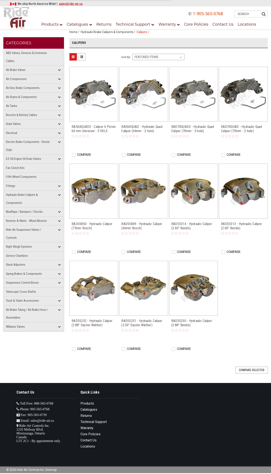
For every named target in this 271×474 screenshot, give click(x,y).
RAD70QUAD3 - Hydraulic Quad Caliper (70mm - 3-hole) (192, 129)
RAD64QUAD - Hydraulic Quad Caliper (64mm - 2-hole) (141, 129)
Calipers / (144, 32)
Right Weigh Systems (19, 247)
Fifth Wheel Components (21, 177)
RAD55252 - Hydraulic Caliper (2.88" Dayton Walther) (92, 323)
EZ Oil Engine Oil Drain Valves (23, 159)
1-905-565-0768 (208, 13)
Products (51, 24)
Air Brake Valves (16, 70)
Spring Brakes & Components (24, 274)
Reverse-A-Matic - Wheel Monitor (26, 221)
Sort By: (126, 57)
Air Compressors (16, 79)
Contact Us (223, 24)
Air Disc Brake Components (23, 88)
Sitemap (51, 469)
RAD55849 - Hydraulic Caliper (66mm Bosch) (141, 226)
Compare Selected (251, 370)
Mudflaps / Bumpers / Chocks (24, 212)
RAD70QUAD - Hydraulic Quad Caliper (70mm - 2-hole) (241, 129)
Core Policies (196, 24)
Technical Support (135, 24)
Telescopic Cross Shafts (21, 292)
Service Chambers (17, 256)
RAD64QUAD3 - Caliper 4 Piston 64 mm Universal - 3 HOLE (94, 129)
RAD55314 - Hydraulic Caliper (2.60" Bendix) (191, 226)
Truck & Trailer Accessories (22, 301)
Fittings (10, 186)
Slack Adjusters (15, 265)
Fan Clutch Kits (15, 168)
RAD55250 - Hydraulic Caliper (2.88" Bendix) (191, 323)
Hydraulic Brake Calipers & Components (22, 199)
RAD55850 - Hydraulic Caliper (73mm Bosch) (92, 226)
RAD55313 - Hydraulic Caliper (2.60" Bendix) (241, 226)
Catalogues (79, 24)
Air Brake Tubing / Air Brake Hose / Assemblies (27, 314)
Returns (103, 24)
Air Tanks (11, 106)
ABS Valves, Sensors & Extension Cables (26, 57)
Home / (75, 32)
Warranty (169, 24)
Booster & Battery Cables (21, 115)
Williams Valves (15, 327)
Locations (247, 24)
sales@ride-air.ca (71, 4)
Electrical (11, 133)
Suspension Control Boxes (22, 283)
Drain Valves (13, 124)
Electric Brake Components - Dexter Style (28, 146)
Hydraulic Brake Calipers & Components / (109, 32)
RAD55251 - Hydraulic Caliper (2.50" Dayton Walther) (141, 323)
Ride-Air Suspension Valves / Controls (23, 234)
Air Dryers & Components (21, 97)
